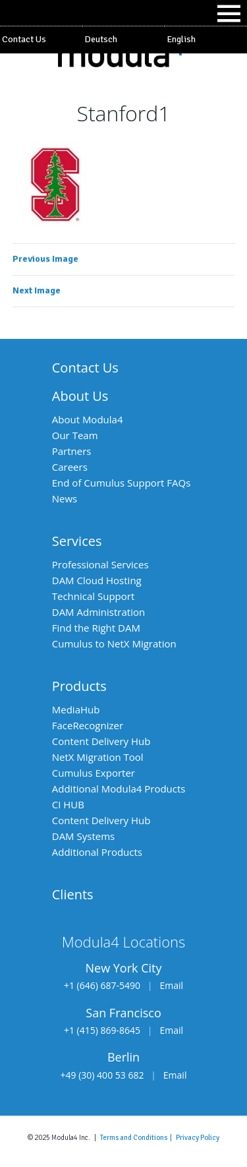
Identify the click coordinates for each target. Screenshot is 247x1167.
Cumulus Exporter (93, 772)
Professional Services (100, 564)
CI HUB (68, 804)
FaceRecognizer (87, 725)
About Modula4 (87, 419)
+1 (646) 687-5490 (102, 985)
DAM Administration (98, 611)
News (65, 498)
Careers (70, 466)
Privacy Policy (197, 1137)
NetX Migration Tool (98, 756)
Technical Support (93, 596)
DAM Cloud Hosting (97, 580)
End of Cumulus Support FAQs (121, 482)
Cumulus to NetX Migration (114, 643)
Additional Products (97, 851)
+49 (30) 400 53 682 (102, 1075)
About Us (80, 396)
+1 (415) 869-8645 (102, 1030)
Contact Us (24, 39)
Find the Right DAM (96, 627)
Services (77, 541)
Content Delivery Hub (101, 741)
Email (171, 985)
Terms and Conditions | (138, 1137)
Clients (73, 894)
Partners (72, 451)
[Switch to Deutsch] (123, 39)
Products (79, 686)
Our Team (75, 435)
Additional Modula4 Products (119, 788)
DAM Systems (83, 836)
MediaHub (76, 709)
